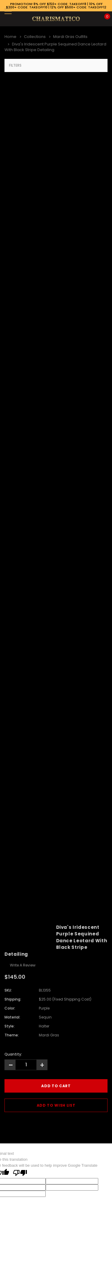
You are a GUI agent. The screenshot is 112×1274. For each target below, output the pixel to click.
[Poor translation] (20, 1173)
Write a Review (23, 965)
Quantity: (13, 1054)
